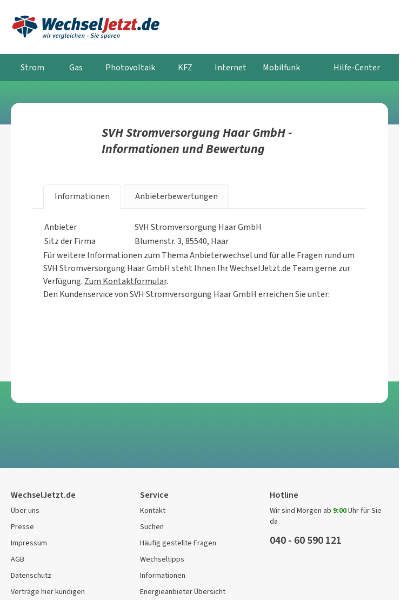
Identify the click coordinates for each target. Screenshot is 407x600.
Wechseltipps (162, 559)
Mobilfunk (281, 67)
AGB (17, 559)
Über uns (25, 510)
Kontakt (152, 510)
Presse (22, 527)
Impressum (29, 543)
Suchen (152, 527)
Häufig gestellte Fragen (178, 543)
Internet (230, 67)
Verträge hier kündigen (48, 591)
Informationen (162, 575)
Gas (76, 67)
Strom (32, 67)
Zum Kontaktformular (125, 281)
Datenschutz (31, 575)
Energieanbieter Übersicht (182, 591)
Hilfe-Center (356, 67)
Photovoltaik (130, 67)
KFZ (185, 67)
